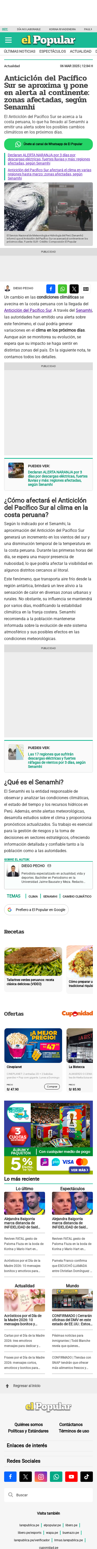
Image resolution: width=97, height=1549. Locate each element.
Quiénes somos (28, 1424)
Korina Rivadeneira (62, 29)
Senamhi (84, 310)
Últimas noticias (19, 51)
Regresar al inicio (23, 1386)
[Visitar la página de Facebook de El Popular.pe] (10, 1477)
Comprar (52, 1086)
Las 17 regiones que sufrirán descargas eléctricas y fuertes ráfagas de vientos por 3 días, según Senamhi (57, 760)
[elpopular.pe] (48, 47)
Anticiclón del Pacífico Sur (27, 310)
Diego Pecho (18, 288)
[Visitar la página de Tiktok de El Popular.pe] (86, 1477)
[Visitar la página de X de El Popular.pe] (25, 1477)
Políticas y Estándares (28, 1431)
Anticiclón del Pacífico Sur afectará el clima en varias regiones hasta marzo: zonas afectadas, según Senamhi (49, 174)
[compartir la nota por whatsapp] (62, 289)
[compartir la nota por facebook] (51, 289)
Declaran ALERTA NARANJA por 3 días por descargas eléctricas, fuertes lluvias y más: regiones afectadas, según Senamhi (49, 159)
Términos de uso (74, 1431)
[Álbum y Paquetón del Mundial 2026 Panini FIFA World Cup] (48, 1173)
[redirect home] (48, 1407)
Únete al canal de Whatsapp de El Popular (48, 144)
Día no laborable (29, 29)
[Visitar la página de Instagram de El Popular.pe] (41, 1477)
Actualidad (80, 51)
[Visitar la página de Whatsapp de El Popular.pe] (56, 1477)
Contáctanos (71, 1424)
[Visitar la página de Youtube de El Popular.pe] (71, 1477)
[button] (8, 40)
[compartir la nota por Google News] (86, 289)
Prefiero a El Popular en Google (40, 910)
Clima (33, 896)
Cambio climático (77, 896)
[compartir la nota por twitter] (74, 289)
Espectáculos (52, 51)
